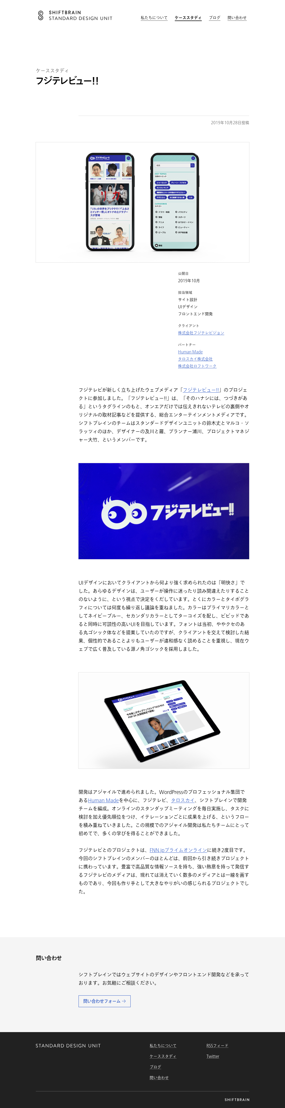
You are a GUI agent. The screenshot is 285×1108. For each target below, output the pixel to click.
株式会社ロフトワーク (197, 366)
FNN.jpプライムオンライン (178, 850)
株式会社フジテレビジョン (201, 333)
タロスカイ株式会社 (195, 359)
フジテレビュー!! (201, 390)
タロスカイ (183, 800)
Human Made (190, 352)
